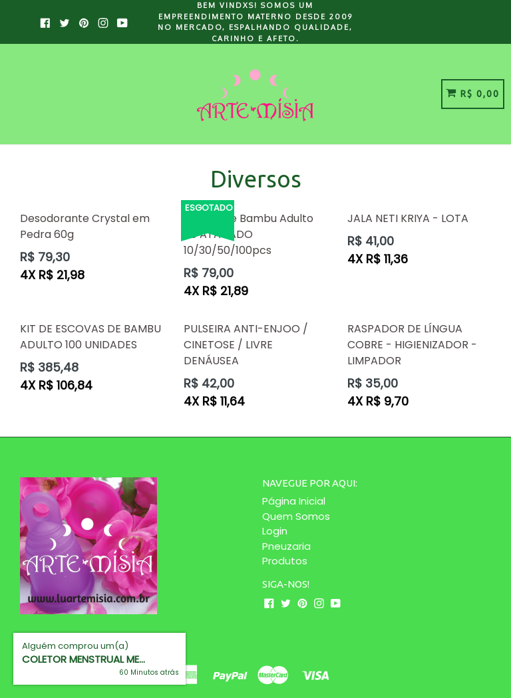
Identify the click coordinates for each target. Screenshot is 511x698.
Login (274, 531)
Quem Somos (296, 516)
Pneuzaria (286, 546)
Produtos (284, 561)
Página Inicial (293, 501)
